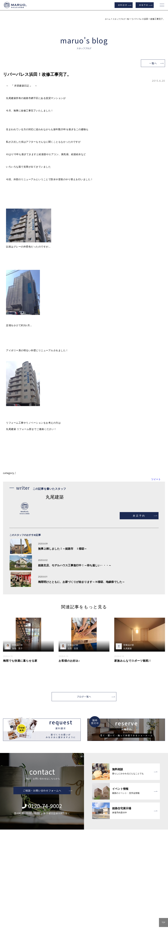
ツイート (156, 479)
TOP (163, 922)
